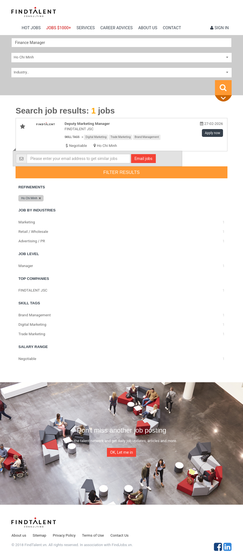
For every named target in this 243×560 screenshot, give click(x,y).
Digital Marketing (96, 137)
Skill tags (71, 137)
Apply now (212, 133)
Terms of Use (93, 535)
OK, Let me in (121, 452)
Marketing (26, 222)
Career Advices (116, 27)
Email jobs (143, 158)
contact (172, 27)
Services (86, 27)
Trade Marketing (121, 137)
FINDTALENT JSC (32, 290)
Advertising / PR (31, 241)
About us (147, 27)
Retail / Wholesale (33, 232)
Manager (25, 266)
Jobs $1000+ (58, 27)
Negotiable (27, 359)
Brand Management (147, 137)
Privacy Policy (64, 535)
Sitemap (39, 535)
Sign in (219, 27)
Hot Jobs (31, 27)
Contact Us (120, 535)
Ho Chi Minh (107, 146)
